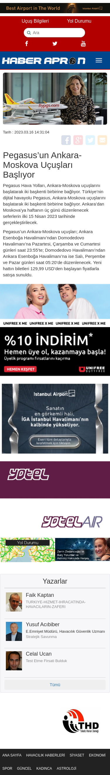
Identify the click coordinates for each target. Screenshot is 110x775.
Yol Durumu (79, 21)
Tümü (55, 684)
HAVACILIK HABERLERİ (45, 755)
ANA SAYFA (11, 755)
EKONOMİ (97, 755)
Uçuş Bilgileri (35, 21)
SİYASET (77, 755)
